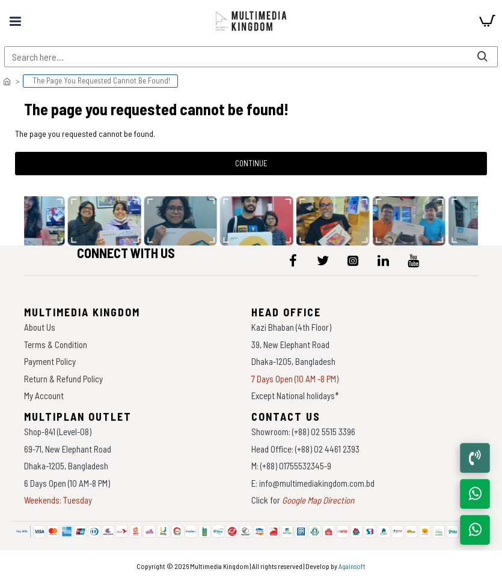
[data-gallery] (105, 220)
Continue (251, 163)
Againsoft (352, 566)
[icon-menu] (293, 260)
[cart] (487, 21)
